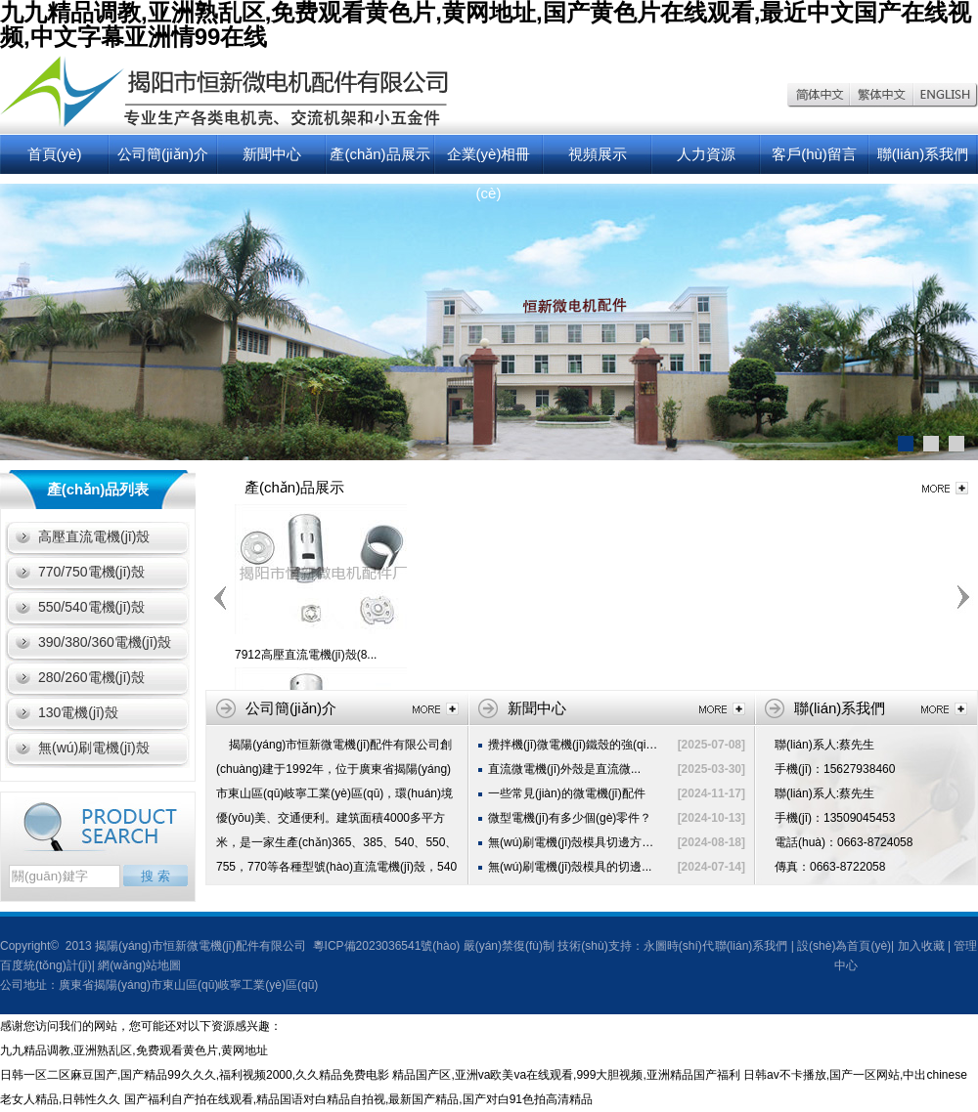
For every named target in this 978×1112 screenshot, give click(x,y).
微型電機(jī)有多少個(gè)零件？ (569, 818)
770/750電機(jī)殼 (91, 571)
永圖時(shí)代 (679, 946)
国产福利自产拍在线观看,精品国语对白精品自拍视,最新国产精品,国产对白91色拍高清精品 (358, 1099)
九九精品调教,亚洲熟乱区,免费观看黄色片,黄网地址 (134, 1050)
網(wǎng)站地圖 (139, 965)
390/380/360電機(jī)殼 (104, 642)
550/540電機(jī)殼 (91, 607)
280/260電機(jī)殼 (91, 677)
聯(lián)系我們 (922, 154)
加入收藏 (921, 946)
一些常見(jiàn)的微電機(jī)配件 (566, 793)
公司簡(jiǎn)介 (162, 154)
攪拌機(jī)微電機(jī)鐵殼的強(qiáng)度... (589, 744)
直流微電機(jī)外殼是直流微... (564, 769)
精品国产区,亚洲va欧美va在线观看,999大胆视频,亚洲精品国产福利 (565, 1075)
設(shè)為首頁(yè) (844, 946)
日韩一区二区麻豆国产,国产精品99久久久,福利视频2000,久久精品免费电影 (194, 1075)
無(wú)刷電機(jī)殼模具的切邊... (569, 867)
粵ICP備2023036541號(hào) (384, 946)
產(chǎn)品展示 (379, 154)
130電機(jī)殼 (78, 712)
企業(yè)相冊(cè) (489, 160)
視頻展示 (597, 154)
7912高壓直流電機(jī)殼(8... (306, 655)
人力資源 (706, 154)
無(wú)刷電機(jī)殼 (94, 747)
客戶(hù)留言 (814, 154)
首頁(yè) (54, 154)
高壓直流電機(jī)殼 (94, 536)
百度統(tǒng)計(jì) (46, 965)
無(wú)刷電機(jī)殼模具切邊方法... (575, 842)
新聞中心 (272, 154)
